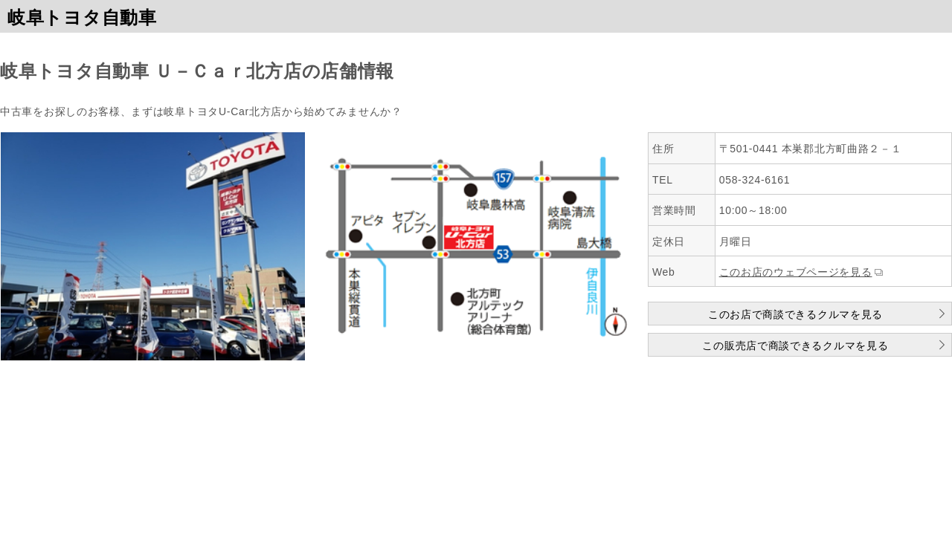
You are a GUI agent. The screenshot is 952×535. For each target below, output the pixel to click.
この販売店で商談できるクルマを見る (795, 345)
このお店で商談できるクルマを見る (795, 314)
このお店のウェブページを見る (795, 272)
